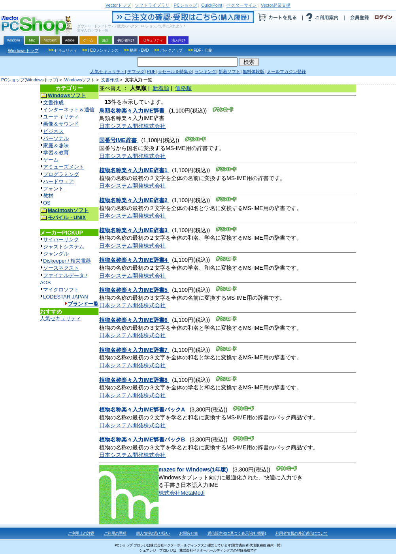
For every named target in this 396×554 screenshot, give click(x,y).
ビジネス (53, 131)
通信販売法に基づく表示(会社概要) (236, 533)
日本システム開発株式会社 (132, 126)
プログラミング (61, 174)
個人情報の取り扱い (153, 533)
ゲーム (50, 160)
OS (47, 203)
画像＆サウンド (61, 124)
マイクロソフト (61, 290)
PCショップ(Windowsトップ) (29, 79)
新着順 (161, 88)
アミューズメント (63, 167)
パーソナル (56, 138)
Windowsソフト (79, 79)
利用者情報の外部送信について (301, 533)
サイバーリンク (61, 239)
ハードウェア (58, 181)
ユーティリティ (61, 117)
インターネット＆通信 (68, 110)
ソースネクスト (61, 268)
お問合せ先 (188, 533)
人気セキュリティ (60, 318)
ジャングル (56, 254)
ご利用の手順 (115, 533)
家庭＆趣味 (56, 145)
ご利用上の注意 (81, 533)
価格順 (183, 88)
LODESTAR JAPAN (65, 297)
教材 (48, 196)
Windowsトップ (23, 50)
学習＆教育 (56, 153)
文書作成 (110, 79)
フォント (53, 189)
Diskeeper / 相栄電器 (67, 261)
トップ (118, 5)
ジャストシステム (63, 247)
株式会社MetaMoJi (181, 493)
